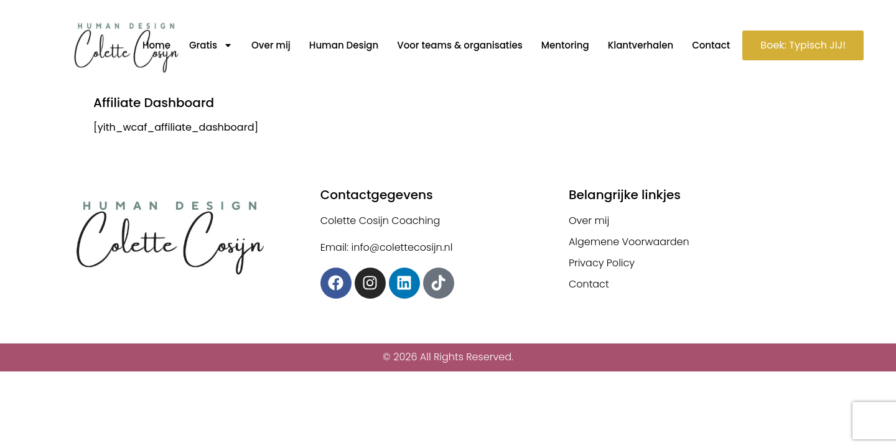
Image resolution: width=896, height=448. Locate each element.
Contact (711, 45)
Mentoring (565, 45)
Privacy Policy (602, 263)
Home (156, 45)
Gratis (211, 45)
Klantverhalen (640, 45)
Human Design (343, 45)
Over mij (271, 45)
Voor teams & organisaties (459, 45)
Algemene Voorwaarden (629, 242)
